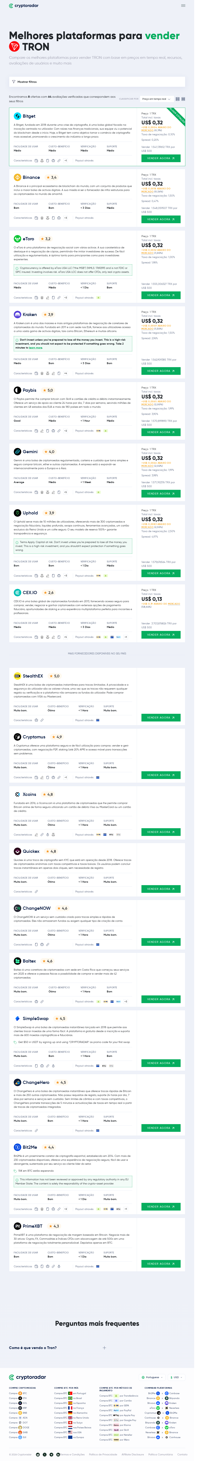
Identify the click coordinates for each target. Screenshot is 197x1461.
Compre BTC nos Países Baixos (72, 1427)
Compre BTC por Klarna (115, 1425)
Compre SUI (17, 1437)
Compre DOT (18, 1423)
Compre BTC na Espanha (70, 1403)
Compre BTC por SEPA (114, 1405)
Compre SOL (18, 1403)
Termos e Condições (72, 1454)
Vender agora (161, 158)
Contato (182, 1454)
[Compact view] (183, 99)
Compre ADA (18, 1418)
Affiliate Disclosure (133, 1454)
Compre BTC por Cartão (115, 1401)
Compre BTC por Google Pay (117, 1420)
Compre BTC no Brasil (68, 1398)
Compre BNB (18, 1413)
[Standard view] (178, 99)
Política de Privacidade (103, 1454)
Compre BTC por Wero (114, 1440)
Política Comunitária (160, 1454)
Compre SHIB (18, 1432)
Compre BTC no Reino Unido (71, 1417)
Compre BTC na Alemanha (70, 1412)
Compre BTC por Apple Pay (117, 1415)
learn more (35, 347)
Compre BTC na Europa (69, 1437)
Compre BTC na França (69, 1408)
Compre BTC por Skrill (114, 1430)
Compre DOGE (19, 1427)
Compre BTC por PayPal (115, 1410)
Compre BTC (18, 1393)
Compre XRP (18, 1408)
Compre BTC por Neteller (115, 1435)
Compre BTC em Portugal (70, 1393)
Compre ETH (18, 1398)
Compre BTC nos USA (68, 1432)
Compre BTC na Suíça (68, 1422)
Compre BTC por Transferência (118, 1396)
